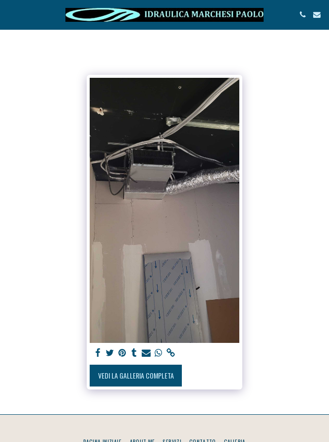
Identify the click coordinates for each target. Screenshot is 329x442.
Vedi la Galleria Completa (136, 375)
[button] (10, 14)
